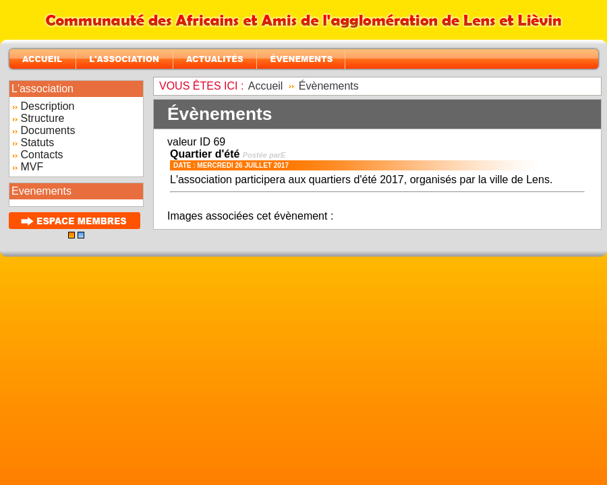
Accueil (265, 86)
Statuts (37, 142)
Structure (42, 118)
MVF (31, 166)
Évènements (329, 86)
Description (47, 106)
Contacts (41, 154)
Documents (47, 130)
